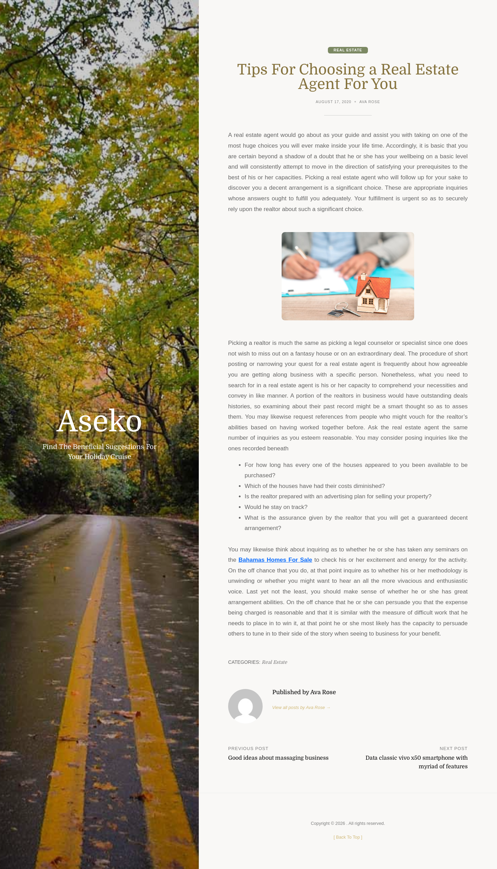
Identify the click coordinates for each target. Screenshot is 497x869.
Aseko (99, 421)
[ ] (347, 837)
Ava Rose (369, 102)
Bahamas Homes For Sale (275, 560)
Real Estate (348, 50)
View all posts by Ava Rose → (301, 707)
